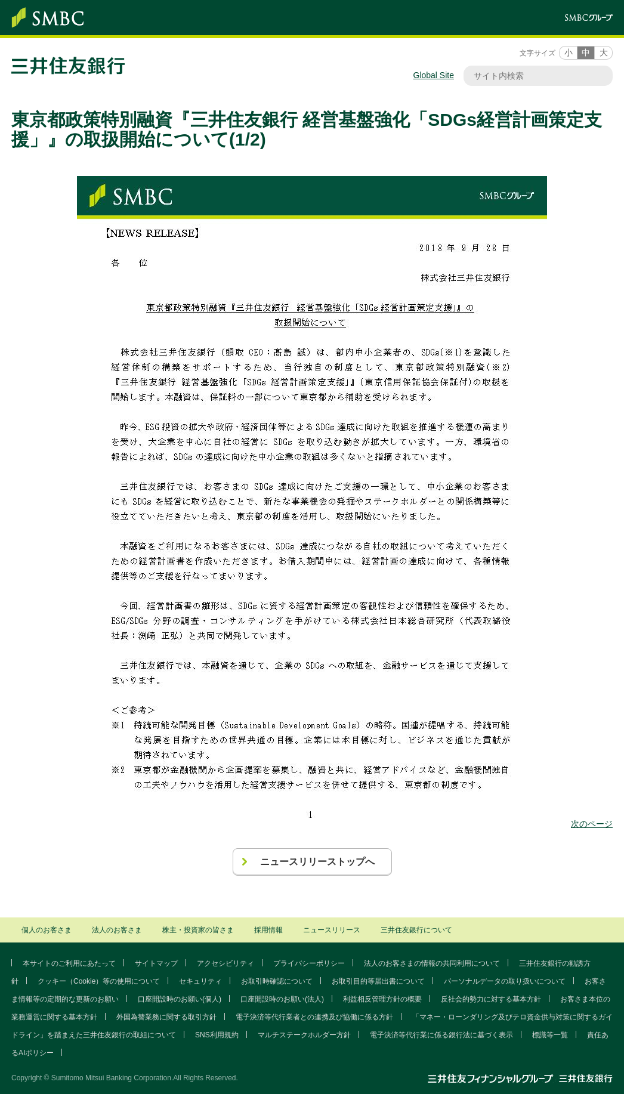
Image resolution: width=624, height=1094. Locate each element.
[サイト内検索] (532, 76)
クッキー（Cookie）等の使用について (99, 981)
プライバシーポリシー (309, 963)
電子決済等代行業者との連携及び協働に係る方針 (314, 1017)
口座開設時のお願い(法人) (282, 999)
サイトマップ (156, 963)
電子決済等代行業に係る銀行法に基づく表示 (441, 1035)
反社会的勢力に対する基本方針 (491, 999)
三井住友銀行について (416, 930)
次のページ (592, 824)
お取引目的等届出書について (378, 981)
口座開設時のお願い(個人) (179, 999)
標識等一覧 (550, 1035)
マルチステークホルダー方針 (304, 1035)
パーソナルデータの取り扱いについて (505, 981)
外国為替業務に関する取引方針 (166, 1017)
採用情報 (268, 930)
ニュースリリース (331, 930)
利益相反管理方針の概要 (382, 999)
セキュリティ (200, 981)
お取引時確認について (277, 981)
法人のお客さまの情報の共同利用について (432, 963)
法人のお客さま (117, 930)
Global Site (433, 75)
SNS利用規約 (217, 1035)
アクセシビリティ (225, 963)
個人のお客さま (46, 930)
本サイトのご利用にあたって (69, 963)
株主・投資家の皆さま (198, 930)
